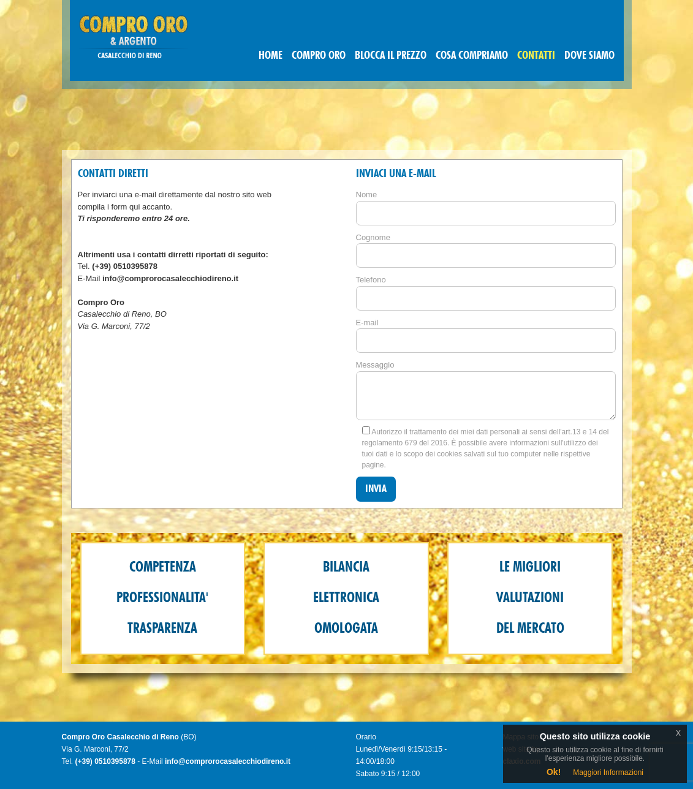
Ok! (554, 772)
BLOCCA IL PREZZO (390, 55)
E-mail (367, 322)
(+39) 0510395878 (124, 266)
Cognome (373, 237)
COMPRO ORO (319, 55)
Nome (366, 194)
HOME (270, 55)
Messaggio (375, 364)
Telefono (371, 279)
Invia (376, 488)
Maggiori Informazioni (608, 772)
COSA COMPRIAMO (472, 55)
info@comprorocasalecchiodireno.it (170, 278)
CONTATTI (536, 55)
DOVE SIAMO (589, 55)
